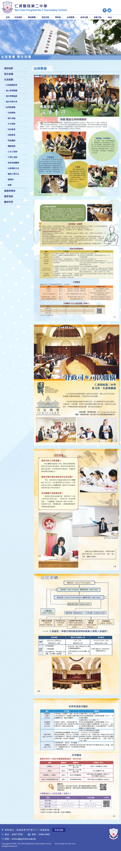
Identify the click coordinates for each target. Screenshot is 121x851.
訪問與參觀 (10, 109)
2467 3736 (17, 834)
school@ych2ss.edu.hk (24, 838)
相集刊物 (98, 17)
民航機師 (11, 142)
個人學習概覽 (11, 92)
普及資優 (8, 75)
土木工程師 (12, 153)
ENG (110, 17)
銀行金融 (11, 120)
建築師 (10, 181)
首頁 (8, 17)
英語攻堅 (45, 17)
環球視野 (8, 70)
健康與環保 (9, 192)
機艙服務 (11, 148)
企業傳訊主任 (13, 170)
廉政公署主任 (13, 175)
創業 (10, 186)
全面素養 (70, 17)
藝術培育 (8, 203)
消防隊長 (11, 136)
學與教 (58, 17)
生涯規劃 (8, 81)
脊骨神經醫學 (13, 164)
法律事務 (11, 114)
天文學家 (11, 125)
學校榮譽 (32, 17)
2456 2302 (44, 834)
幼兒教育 (11, 131)
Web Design (60, 843)
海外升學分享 (11, 103)
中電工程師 (12, 159)
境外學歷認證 (11, 98)
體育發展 (8, 198)
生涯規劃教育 (11, 86)
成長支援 (84, 17)
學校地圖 (59, 829)
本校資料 (18, 17)
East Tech (71, 843)
